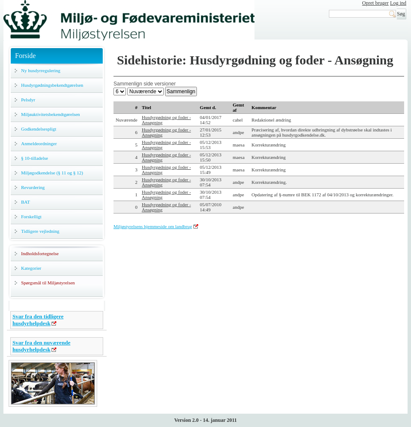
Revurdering (33, 187)
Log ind (398, 3)
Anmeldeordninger (39, 143)
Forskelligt (31, 216)
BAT (25, 201)
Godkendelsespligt (38, 128)
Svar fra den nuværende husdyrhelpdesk (41, 346)
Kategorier (31, 268)
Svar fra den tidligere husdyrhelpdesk (38, 319)
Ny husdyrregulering (40, 70)
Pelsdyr (28, 99)
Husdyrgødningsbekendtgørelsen (52, 85)
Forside (25, 55)
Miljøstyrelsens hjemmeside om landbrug (152, 226)
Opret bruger (375, 3)
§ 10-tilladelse (34, 158)
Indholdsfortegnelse (39, 253)
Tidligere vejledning (40, 231)
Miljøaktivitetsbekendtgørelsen (50, 114)
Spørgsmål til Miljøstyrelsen (48, 282)
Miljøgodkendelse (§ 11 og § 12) (52, 172)
